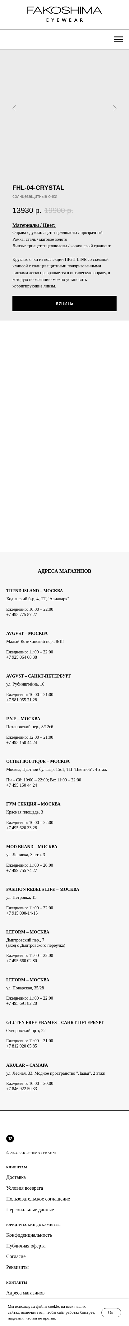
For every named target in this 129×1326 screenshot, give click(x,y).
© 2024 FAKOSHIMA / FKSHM (31, 1153)
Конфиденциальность (29, 1235)
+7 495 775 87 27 (21, 614)
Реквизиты (17, 1267)
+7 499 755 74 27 (21, 870)
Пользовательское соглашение (38, 1198)
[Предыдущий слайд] (14, 108)
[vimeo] (10, 1138)
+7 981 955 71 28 (21, 700)
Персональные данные (30, 1209)
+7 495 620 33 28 (21, 828)
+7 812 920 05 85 (21, 1046)
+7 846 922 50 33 (21, 1088)
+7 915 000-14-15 (22, 913)
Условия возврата (24, 1188)
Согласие (15, 1256)
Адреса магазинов (25, 1292)
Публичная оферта (25, 1245)
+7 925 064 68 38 (21, 657)
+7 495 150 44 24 (21, 742)
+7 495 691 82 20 (21, 1003)
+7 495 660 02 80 (21, 960)
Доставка (16, 1177)
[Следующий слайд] (115, 108)
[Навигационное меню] (118, 39)
